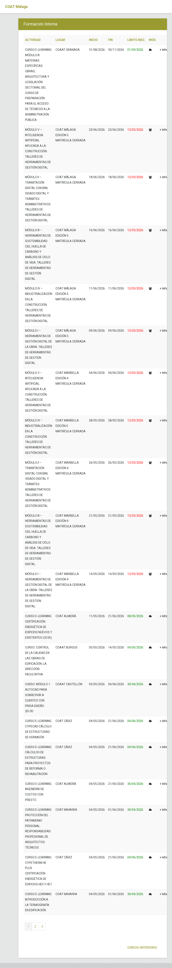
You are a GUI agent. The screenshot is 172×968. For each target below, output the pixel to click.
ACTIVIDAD (33, 40)
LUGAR (60, 40)
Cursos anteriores (142, 947)
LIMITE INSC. (136, 40)
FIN (110, 40)
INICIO (93, 40)
